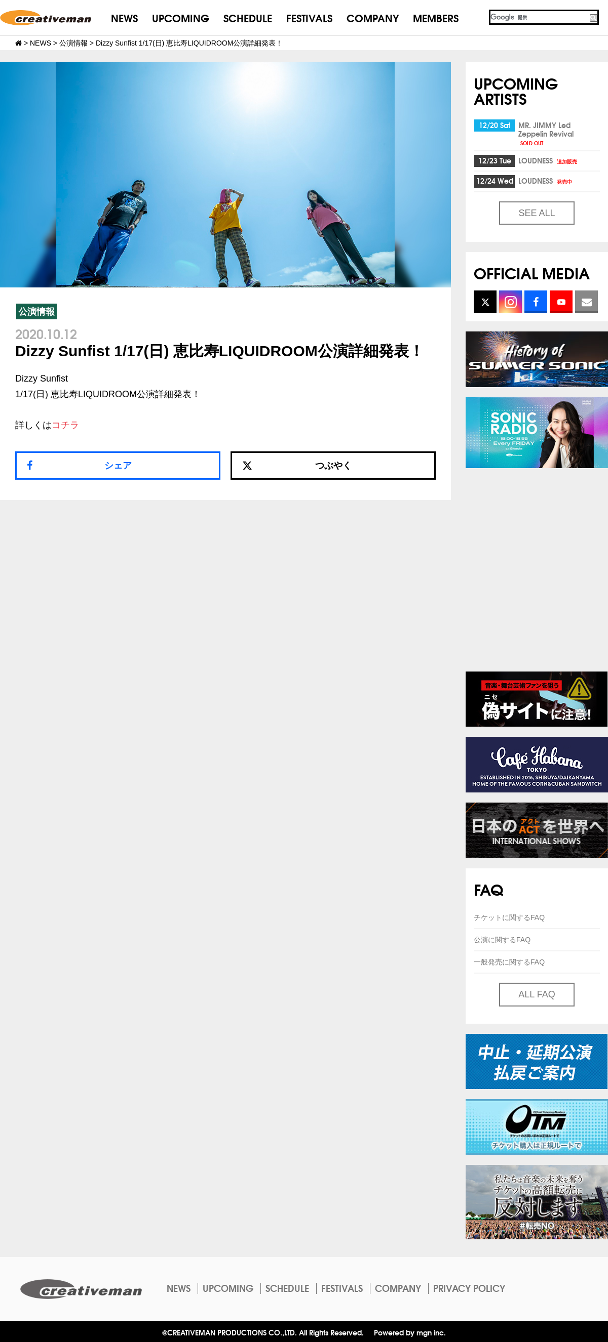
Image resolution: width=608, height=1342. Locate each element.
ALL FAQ (536, 994)
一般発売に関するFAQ (509, 962)
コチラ (65, 425)
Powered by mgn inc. (410, 1332)
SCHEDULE (247, 17)
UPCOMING (180, 17)
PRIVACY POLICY (469, 1288)
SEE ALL (536, 213)
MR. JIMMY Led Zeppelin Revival (546, 133)
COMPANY (373, 17)
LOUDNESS (548, 160)
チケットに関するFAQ (509, 917)
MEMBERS (436, 17)
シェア (118, 465)
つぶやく (297, 465)
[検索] (538, 17)
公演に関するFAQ (502, 940)
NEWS (124, 17)
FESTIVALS (309, 17)
